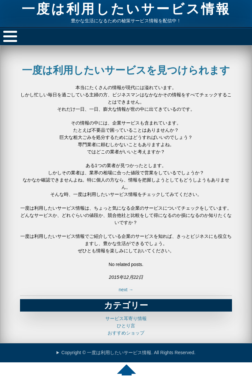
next (126, 289)
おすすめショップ (126, 332)
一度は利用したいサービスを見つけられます (126, 70)
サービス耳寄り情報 (126, 318)
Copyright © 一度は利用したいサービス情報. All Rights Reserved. (128, 352)
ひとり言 (126, 325)
